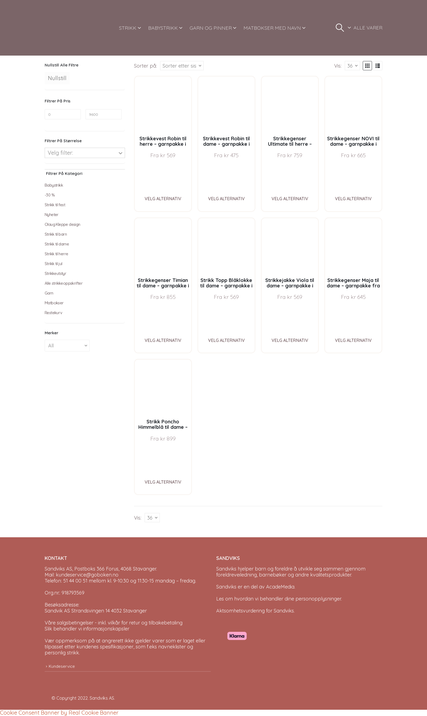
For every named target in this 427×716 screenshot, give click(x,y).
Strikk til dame (57, 244)
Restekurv (53, 312)
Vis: (337, 66)
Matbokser (54, 302)
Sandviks (226, 569)
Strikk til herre (56, 253)
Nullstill (57, 78)
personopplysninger (318, 599)
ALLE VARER (367, 28)
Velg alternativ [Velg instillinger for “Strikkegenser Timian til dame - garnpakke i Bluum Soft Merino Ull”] (163, 340)
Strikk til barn (56, 234)
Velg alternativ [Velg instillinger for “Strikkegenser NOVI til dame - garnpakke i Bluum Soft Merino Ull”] (353, 198)
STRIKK (127, 28)
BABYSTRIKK (163, 28)
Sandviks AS (102, 698)
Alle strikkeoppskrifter (64, 283)
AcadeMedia (280, 587)
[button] (340, 28)
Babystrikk (54, 185)
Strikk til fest (55, 204)
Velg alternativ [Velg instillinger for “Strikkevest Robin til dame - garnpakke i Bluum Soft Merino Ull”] (226, 198)
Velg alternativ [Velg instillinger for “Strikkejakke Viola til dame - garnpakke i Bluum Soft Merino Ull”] (290, 340)
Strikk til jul (53, 263)
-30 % (50, 195)
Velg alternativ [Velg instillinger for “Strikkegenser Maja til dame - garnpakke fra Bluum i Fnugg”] (353, 340)
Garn (49, 293)
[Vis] (352, 65)
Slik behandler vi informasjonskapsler (87, 629)
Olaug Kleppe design (62, 224)
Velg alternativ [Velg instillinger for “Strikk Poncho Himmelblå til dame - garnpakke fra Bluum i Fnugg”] (163, 482)
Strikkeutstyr (55, 273)
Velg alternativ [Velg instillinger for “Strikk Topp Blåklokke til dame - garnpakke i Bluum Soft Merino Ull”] (226, 340)
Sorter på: (145, 66)
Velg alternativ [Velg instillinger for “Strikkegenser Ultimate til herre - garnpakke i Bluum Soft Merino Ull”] (290, 198)
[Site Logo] (65, 27)
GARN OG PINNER (211, 28)
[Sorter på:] (182, 65)
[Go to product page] (163, 104)
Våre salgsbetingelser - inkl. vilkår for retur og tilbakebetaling (113, 623)
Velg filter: (60, 152)
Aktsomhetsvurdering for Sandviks (255, 611)
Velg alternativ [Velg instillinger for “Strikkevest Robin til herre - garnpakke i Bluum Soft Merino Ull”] (163, 198)
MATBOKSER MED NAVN (272, 28)
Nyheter (52, 214)
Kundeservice (62, 666)
